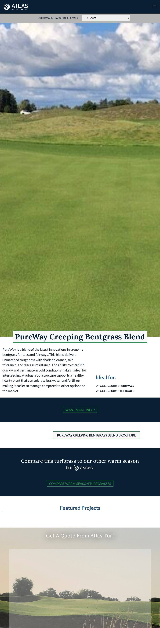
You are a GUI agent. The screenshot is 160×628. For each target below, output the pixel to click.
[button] (154, 5)
